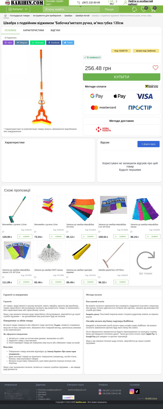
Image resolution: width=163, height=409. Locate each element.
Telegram (21, 43)
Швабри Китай (83, 15)
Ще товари (145, 263)
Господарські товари (20, 15)
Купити (121, 77)
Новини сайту (44, 399)
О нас (40, 397)
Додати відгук (149, 144)
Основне (10, 30)
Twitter (68, 43)
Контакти (42, 392)
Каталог (17, 9)
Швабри (68, 15)
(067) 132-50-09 (91, 2)
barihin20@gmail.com (77, 390)
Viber (8, 43)
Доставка (42, 394)
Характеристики (33, 30)
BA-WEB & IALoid (151, 398)
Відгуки (55, 30)
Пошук (109, 9)
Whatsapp (37, 43)
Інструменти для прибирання (47, 15)
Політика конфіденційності (50, 390)
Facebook (53, 43)
